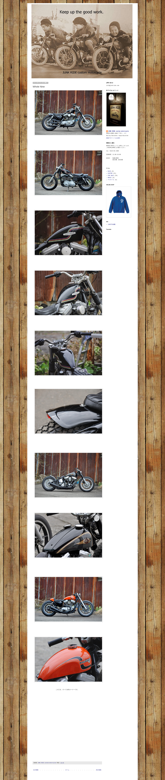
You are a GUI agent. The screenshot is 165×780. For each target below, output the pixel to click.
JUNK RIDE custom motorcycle (118, 131)
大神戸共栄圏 (111, 224)
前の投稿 (98, 770)
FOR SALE (111, 175)
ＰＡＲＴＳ (111, 180)
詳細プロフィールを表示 (113, 138)
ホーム (67, 770)
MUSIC (110, 177)
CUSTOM (110, 173)
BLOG (109, 171)
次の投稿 (35, 770)
